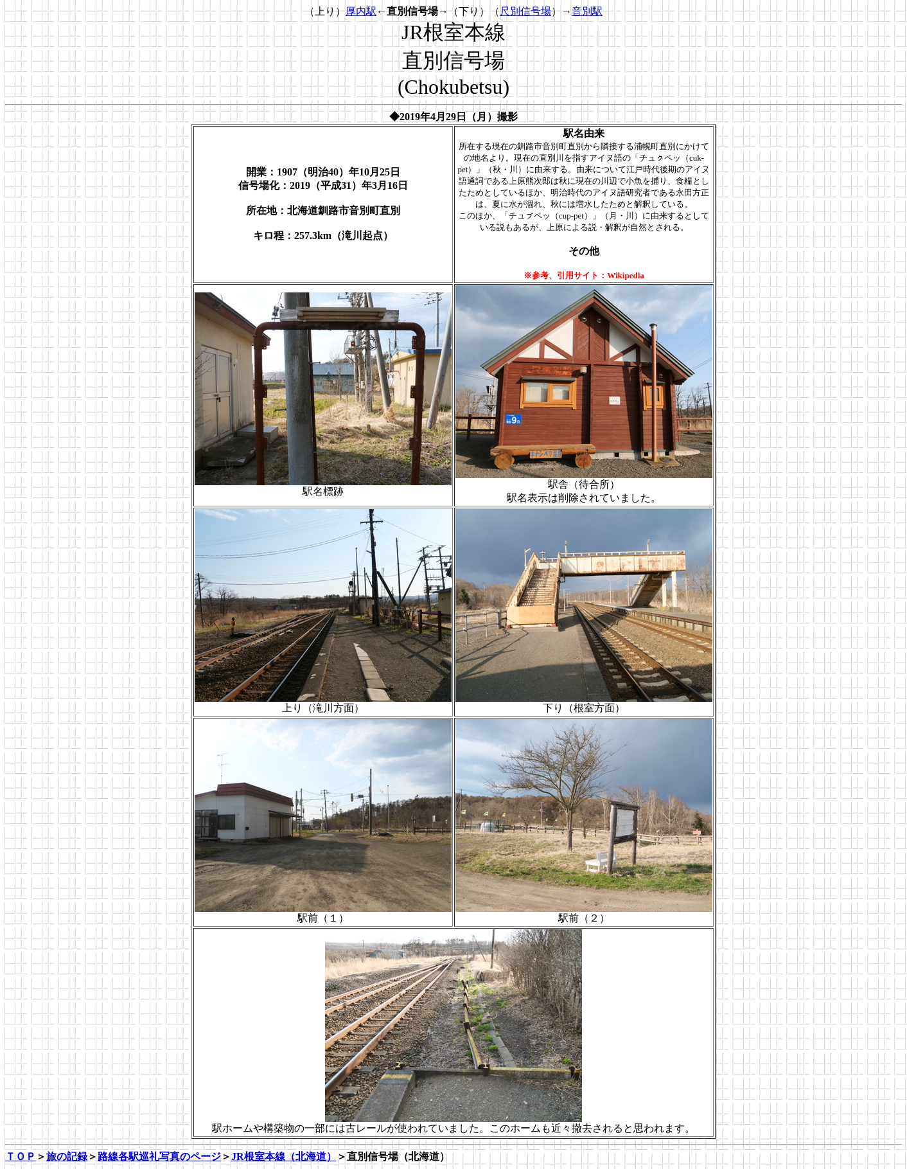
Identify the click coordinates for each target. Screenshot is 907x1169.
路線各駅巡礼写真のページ (159, 1156)
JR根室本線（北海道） (284, 1156)
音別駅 (587, 11)
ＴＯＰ (20, 1156)
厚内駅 (361, 11)
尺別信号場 (525, 11)
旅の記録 (66, 1156)
